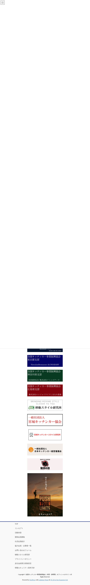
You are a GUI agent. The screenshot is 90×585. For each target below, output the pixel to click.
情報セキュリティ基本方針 (25, 568)
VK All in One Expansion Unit (59, 580)
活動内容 (18, 533)
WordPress (32, 580)
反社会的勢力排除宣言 (23, 563)
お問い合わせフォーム (23, 550)
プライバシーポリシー (23, 559)
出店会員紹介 (20, 541)
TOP (16, 524)
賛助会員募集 (20, 537)
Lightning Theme (43, 580)
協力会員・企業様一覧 (23, 546)
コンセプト (19, 528)
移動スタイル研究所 (22, 555)
